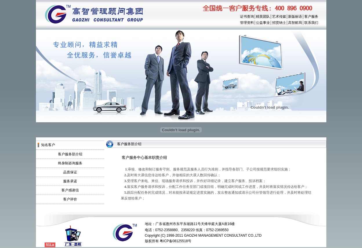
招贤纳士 (279, 23)
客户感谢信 (70, 190)
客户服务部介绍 (70, 154)
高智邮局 (295, 23)
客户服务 (311, 17)
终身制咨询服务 (70, 163)
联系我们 (311, 23)
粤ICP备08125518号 (175, 241)
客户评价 (70, 199)
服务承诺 (70, 181)
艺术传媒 (279, 17)
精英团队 (263, 17)
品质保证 (70, 172)
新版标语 (295, 17)
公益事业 (263, 23)
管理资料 (247, 23)
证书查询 (247, 17)
